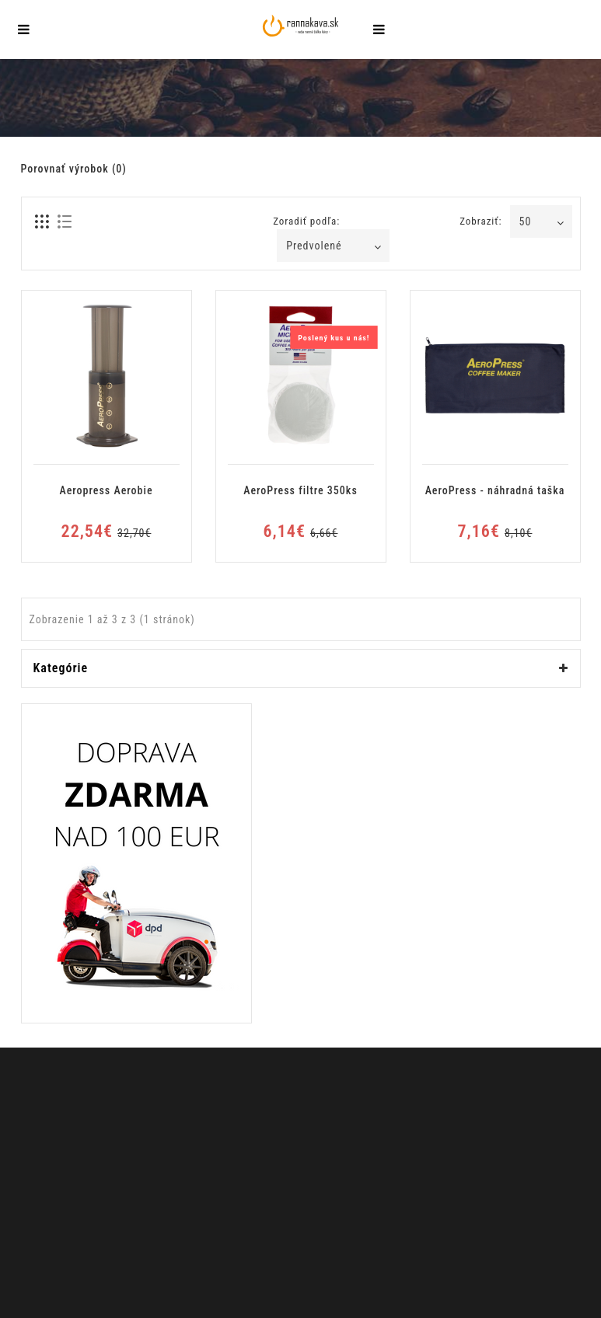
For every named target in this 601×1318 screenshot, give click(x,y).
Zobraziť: (480, 221)
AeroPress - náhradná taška (495, 490)
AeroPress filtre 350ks (300, 490)
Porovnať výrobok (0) (74, 168)
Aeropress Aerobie (105, 490)
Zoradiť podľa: (306, 221)
